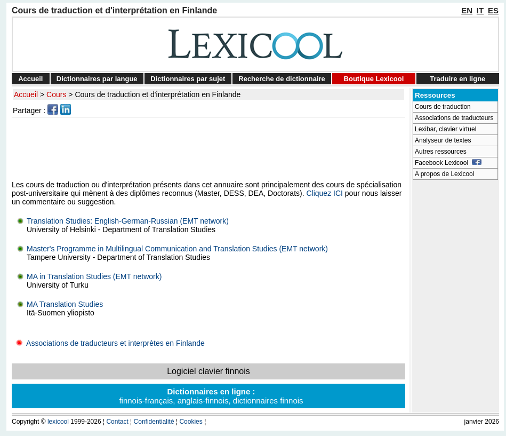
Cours (56, 94)
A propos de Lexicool (444, 174)
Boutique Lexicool (374, 78)
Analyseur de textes (443, 140)
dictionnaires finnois (268, 400)
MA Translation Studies (65, 304)
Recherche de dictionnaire (281, 78)
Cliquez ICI (324, 193)
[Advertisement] (210, 149)
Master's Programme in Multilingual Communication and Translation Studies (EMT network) (177, 248)
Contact (117, 421)
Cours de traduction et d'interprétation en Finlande (157, 94)
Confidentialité (154, 421)
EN (466, 10)
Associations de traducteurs (454, 118)
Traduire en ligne (457, 78)
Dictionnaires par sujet (187, 78)
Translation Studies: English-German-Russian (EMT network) (128, 221)
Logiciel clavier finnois (208, 371)
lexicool (58, 421)
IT (480, 10)
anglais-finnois (203, 400)
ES (493, 10)
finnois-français (146, 400)
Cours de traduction (443, 106)
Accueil (30, 78)
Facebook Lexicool (448, 163)
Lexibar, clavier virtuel (445, 129)
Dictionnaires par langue (97, 78)
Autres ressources (441, 151)
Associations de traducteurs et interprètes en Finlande (108, 343)
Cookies (190, 421)
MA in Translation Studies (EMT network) (94, 276)
